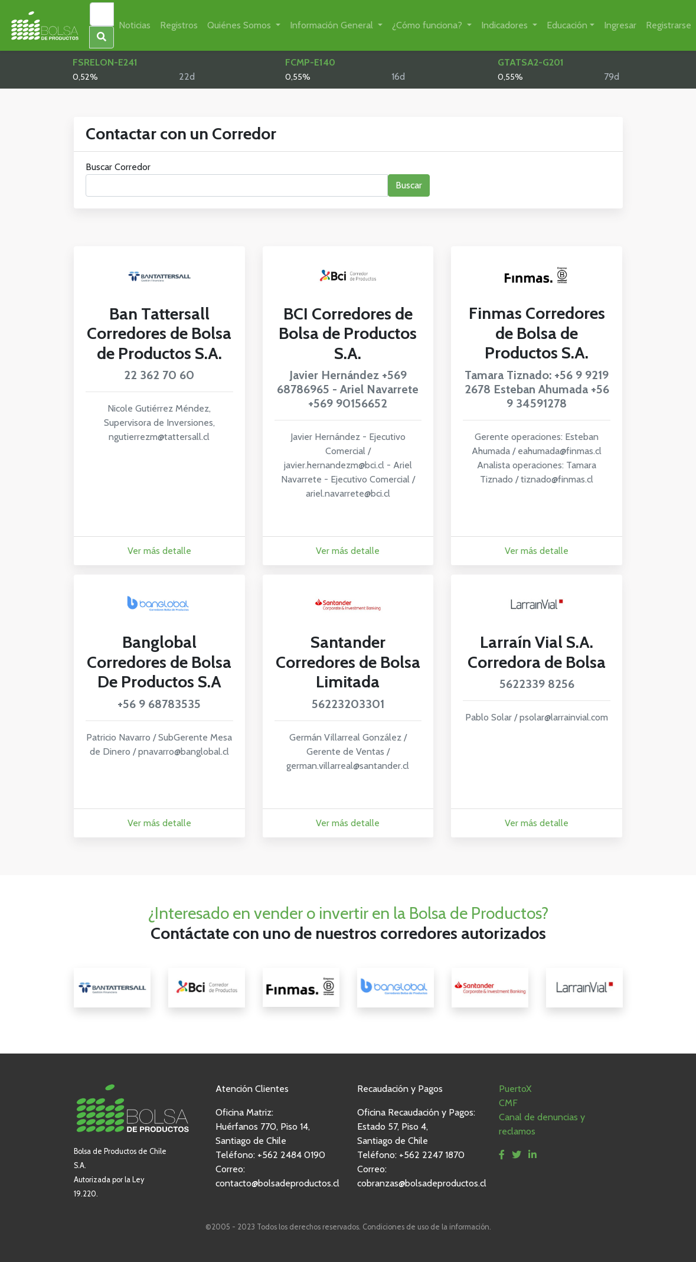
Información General (332, 25)
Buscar (409, 185)
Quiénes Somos (240, 25)
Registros (179, 25)
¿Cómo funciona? (428, 25)
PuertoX (515, 1088)
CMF (508, 1102)
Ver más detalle (159, 550)
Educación (567, 25)
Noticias (135, 25)
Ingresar (620, 25)
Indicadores (505, 25)
